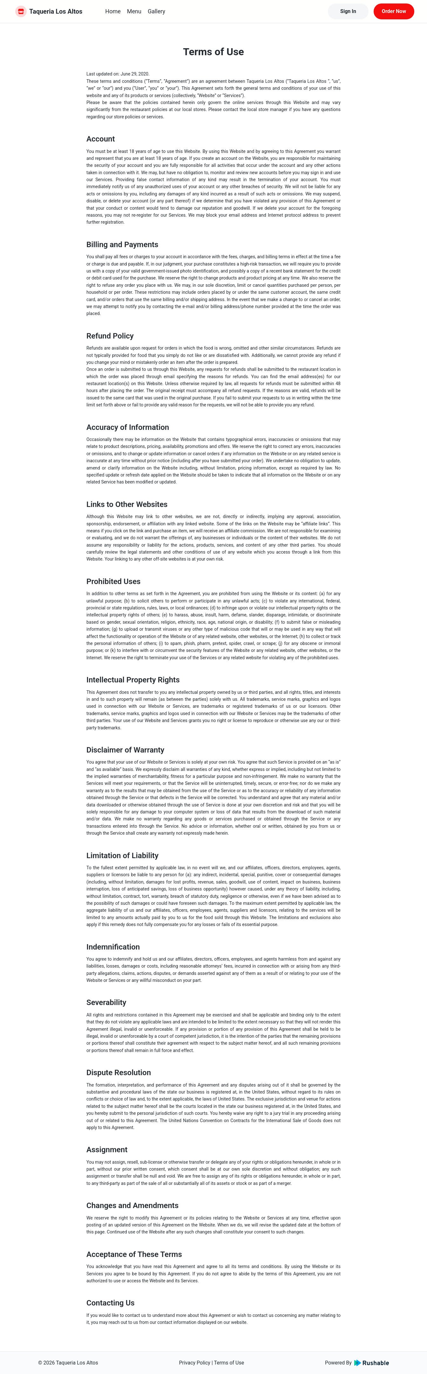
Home (112, 11)
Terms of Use (229, 1363)
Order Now (394, 11)
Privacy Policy (194, 1363)
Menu (134, 11)
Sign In (348, 11)
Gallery (156, 11)
